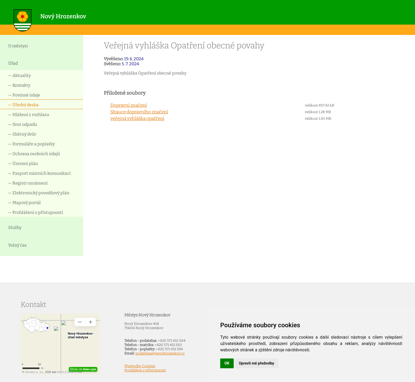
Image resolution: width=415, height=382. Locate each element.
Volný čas (17, 245)
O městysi (18, 45)
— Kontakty (19, 85)
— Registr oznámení (28, 183)
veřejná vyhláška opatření (137, 118)
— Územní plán (23, 163)
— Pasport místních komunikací (39, 173)
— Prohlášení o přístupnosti (35, 212)
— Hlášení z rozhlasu (28, 114)
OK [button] (226, 363)
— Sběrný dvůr (22, 134)
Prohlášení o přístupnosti (145, 370)
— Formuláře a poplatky (31, 143)
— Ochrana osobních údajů (34, 153)
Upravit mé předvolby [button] (256, 363)
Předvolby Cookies (139, 366)
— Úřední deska (23, 104)
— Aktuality (19, 75)
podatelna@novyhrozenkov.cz (160, 353)
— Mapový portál (24, 202)
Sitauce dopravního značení (139, 112)
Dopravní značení (128, 105)
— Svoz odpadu (22, 124)
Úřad (13, 63)
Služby (14, 227)
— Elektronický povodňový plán (38, 192)
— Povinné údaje (24, 95)
